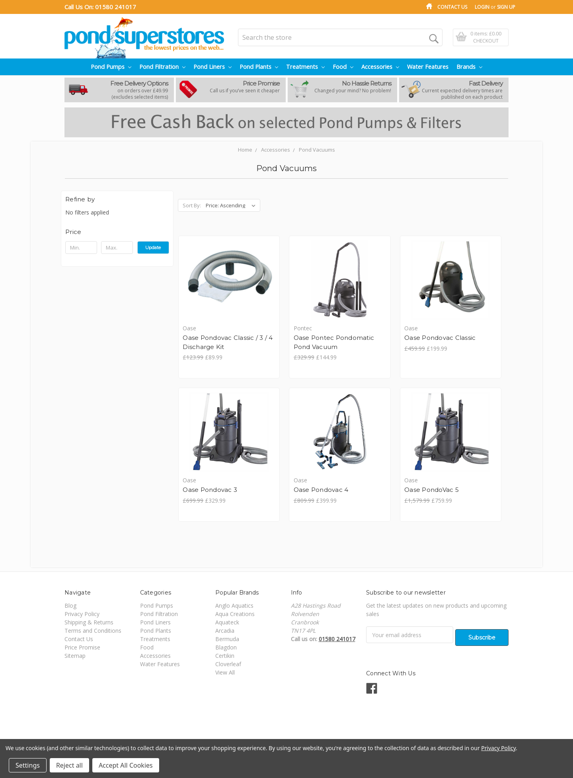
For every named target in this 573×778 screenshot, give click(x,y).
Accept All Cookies (126, 765)
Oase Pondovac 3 (464, 338)
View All (225, 683)
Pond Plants (259, 66)
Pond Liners (212, 66)
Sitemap (75, 667)
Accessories (380, 66)
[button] (117, 232)
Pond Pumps (111, 66)
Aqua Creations (235, 625)
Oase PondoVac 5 (322, 500)
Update (153, 247)
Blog (70, 616)
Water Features (427, 66)
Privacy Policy (81, 625)
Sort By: (192, 205)
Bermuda (227, 650)
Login (482, 7)
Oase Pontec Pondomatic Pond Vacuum (296, 347)
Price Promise (82, 658)
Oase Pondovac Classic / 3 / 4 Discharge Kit (207, 347)
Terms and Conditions (92, 641)
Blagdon (226, 658)
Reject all (69, 765)
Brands (469, 66)
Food (343, 66)
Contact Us (452, 7)
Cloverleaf (228, 675)
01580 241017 (115, 7)
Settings (28, 765)
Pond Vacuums (317, 149)
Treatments (305, 66)
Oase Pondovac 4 (210, 500)
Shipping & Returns (88, 633)
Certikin (224, 667)
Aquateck (227, 633)
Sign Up (506, 7)
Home (245, 149)
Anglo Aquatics (234, 616)
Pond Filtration (162, 66)
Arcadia (224, 641)
